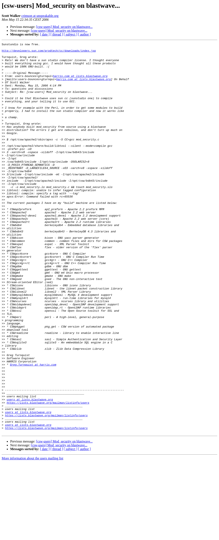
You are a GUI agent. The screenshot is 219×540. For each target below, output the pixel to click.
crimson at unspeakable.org (39, 16)
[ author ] (84, 34)
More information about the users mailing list (32, 536)
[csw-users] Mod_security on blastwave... (64, 27)
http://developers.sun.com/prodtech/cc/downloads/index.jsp (49, 52)
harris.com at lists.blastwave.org (80, 83)
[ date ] (45, 34)
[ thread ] (56, 34)
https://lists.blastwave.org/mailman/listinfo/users (48, 475)
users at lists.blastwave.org (30, 471)
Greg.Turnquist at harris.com (33, 429)
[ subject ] (70, 34)
